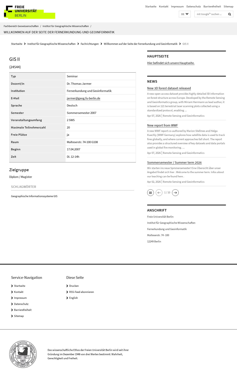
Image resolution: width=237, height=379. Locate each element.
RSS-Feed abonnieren (81, 292)
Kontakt (163, 6)
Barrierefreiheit (212, 6)
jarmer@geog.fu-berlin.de (83, 98)
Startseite (150, 6)
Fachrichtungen (90, 43)
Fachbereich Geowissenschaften (22, 26)
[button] (185, 14)
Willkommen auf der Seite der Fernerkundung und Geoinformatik (59, 32)
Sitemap (228, 6)
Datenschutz (193, 6)
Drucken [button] (74, 285)
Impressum (177, 6)
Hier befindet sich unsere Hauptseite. (170, 63)
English (73, 298)
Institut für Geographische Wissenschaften (67, 26)
